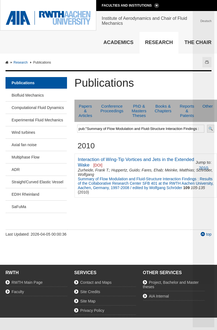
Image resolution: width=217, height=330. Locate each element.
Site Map (87, 301)
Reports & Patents (187, 111)
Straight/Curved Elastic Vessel (37, 182)
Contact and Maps (96, 282)
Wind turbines (23, 132)
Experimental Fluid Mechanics (37, 120)
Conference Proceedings (111, 108)
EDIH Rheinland (25, 194)
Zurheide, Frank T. (93, 170)
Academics (118, 42)
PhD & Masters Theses (139, 111)
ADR (16, 169)
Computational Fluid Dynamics (38, 107)
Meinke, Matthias (179, 170)
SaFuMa (19, 206)
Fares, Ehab (152, 170)
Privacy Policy (92, 310)
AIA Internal (159, 296)
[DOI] (97, 165)
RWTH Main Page (27, 282)
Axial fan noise (24, 145)
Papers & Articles (85, 111)
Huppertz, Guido (125, 170)
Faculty (18, 292)
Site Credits (90, 292)
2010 (203, 167)
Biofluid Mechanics (28, 95)
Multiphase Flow (25, 157)
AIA (8, 63)
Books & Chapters (163, 108)
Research (159, 42)
